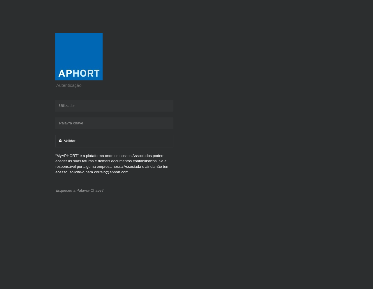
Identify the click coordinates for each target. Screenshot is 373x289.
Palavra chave (71, 123)
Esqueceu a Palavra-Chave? (79, 190)
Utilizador (67, 105)
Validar (67, 141)
